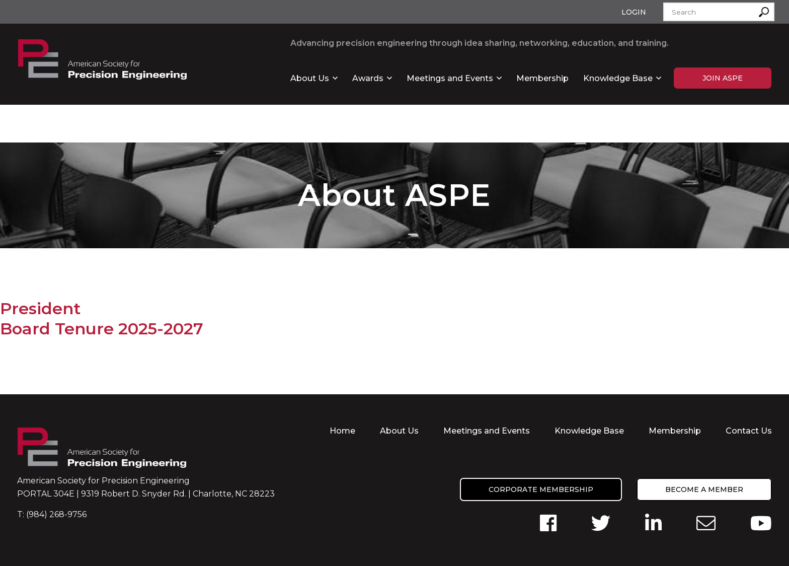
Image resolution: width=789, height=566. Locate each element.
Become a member (704, 489)
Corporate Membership (541, 489)
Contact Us (749, 431)
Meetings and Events (450, 78)
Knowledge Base (618, 78)
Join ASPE (722, 78)
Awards (367, 78)
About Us (309, 78)
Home (342, 431)
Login (633, 12)
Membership (542, 78)
